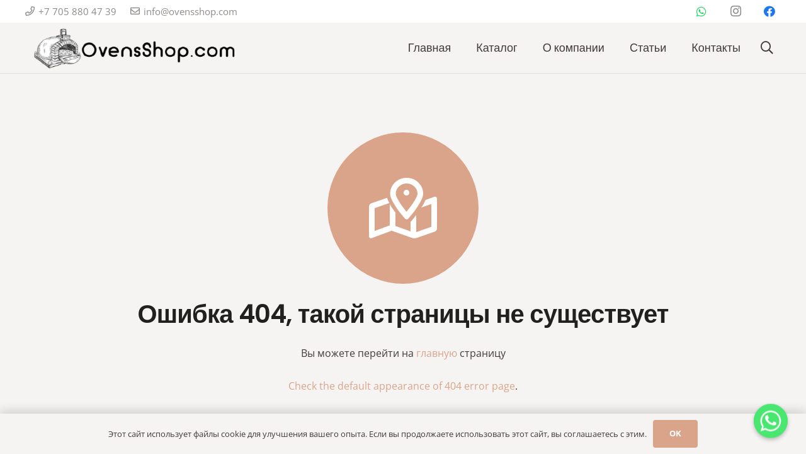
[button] (767, 48)
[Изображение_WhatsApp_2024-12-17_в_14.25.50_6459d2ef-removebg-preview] (132, 48)
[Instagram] (735, 11)
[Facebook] (769, 11)
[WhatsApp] (701, 11)
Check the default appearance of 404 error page (401, 386)
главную (436, 353)
